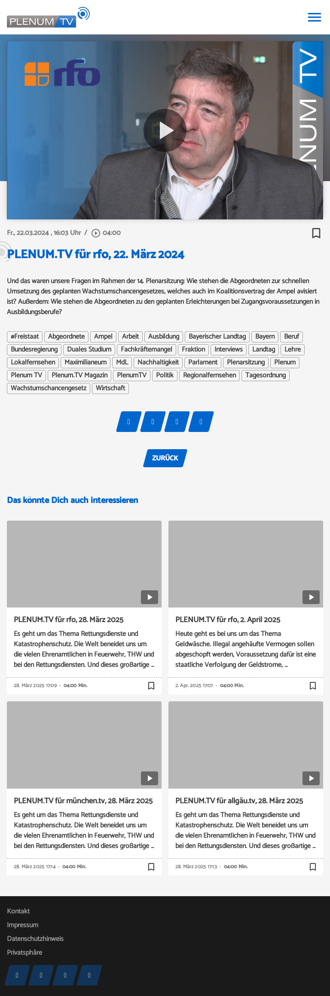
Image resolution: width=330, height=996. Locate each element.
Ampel (103, 336)
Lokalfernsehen (33, 362)
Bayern (265, 336)
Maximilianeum (85, 362)
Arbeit (130, 336)
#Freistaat (25, 336)
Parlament (202, 362)
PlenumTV (132, 375)
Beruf (291, 336)
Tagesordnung (265, 375)
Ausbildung (163, 336)
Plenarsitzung (246, 362)
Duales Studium (89, 349)
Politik (165, 375)
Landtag (263, 349)
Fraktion (193, 349)
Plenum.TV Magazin (79, 375)
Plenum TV (26, 375)
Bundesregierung (34, 349)
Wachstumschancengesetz (48, 388)
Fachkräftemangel (146, 349)
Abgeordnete (66, 336)
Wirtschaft (110, 388)
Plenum (285, 362)
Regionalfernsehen (209, 375)
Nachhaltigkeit (158, 362)
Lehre (292, 349)
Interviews (228, 349)
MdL (122, 362)
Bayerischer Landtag (217, 336)
